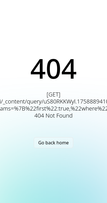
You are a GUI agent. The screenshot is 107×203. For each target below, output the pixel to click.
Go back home (53, 143)
